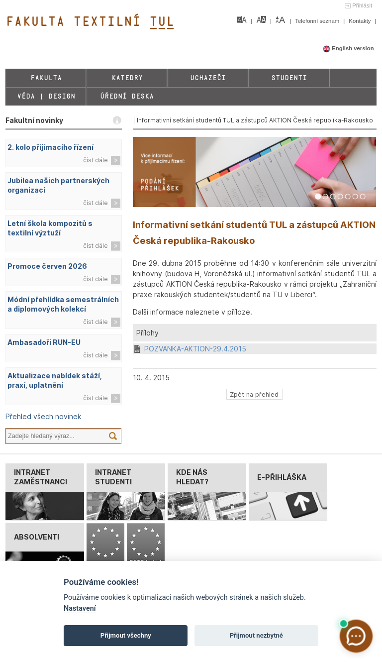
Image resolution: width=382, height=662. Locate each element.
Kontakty (360, 21)
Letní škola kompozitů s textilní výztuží (50, 228)
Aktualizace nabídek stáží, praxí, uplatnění (54, 380)
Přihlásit (362, 5)
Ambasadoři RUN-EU (44, 342)
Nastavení (80, 608)
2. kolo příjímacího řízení (50, 147)
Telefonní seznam (318, 21)
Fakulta (46, 78)
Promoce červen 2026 (47, 266)
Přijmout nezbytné (256, 635)
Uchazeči (208, 78)
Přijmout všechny (125, 635)
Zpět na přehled (254, 394)
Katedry (127, 78)
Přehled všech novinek (43, 416)
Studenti (289, 78)
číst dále (95, 160)
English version (348, 48)
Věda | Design (46, 96)
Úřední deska (127, 96)
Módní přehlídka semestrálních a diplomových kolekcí (63, 304)
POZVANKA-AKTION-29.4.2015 (195, 348)
